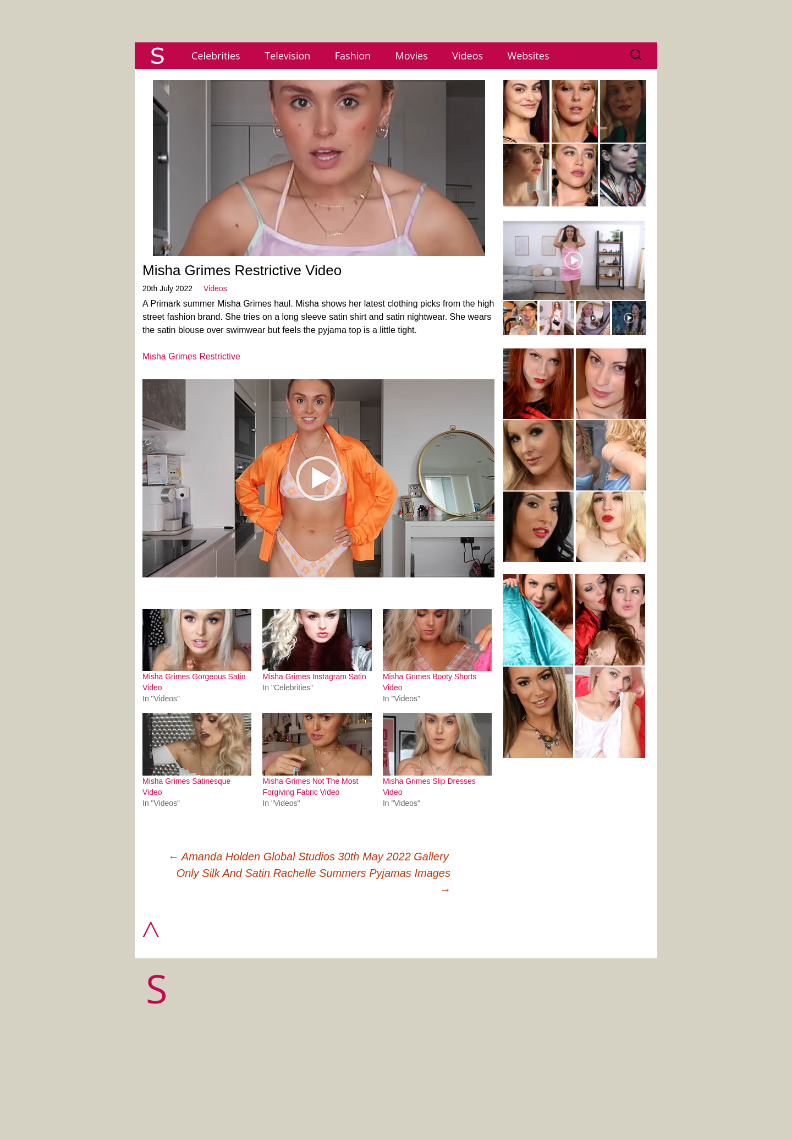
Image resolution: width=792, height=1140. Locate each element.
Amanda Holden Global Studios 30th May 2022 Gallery (308, 856)
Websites (528, 55)
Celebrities (215, 55)
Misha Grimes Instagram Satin (314, 676)
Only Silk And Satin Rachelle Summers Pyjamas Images (313, 881)
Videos (467, 55)
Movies (411, 55)
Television (287, 55)
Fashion (353, 55)
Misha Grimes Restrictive (191, 356)
